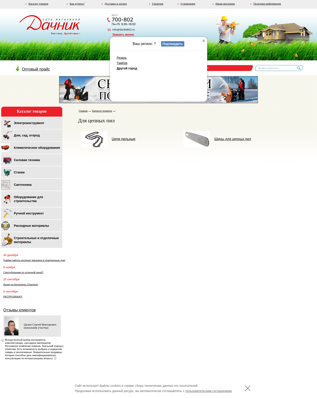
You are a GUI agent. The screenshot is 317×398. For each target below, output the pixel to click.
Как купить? (77, 3)
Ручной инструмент (29, 213)
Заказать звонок (123, 34)
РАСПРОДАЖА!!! (12, 296)
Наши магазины (225, 3)
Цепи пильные (108, 139)
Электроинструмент (29, 123)
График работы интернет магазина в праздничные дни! (34, 260)
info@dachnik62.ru (123, 29)
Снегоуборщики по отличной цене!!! (23, 272)
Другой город (72, 33)
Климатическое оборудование (37, 147)
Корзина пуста (200, 67)
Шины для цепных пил (217, 139)
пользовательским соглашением (208, 391)
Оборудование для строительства (28, 199)
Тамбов (122, 63)
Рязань (122, 58)
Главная (83, 110)
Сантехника (23, 184)
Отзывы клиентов (19, 310)
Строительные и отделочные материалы (36, 240)
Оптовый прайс (33, 69)
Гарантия (157, 3)
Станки (19, 172)
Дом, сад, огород (27, 135)
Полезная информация (267, 3)
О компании (188, 3)
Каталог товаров (38, 3)
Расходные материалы (31, 225)
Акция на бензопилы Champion (20, 284)
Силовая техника (27, 160)
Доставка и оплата (116, 3)
